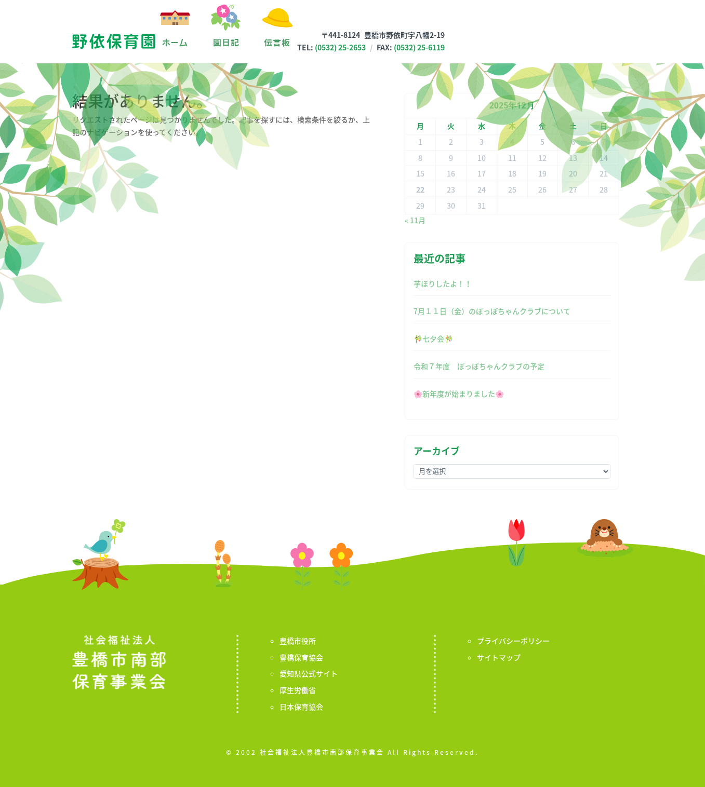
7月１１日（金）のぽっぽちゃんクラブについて (492, 311)
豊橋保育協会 (301, 657)
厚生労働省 (298, 690)
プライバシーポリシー (513, 640)
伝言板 (277, 42)
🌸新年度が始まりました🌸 (459, 393)
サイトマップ (499, 657)
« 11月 (415, 220)
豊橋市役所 (298, 640)
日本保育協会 (301, 706)
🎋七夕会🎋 (433, 338)
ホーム (175, 42)
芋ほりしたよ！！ (443, 283)
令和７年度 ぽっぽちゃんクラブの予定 (479, 366)
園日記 (226, 42)
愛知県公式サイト (309, 673)
